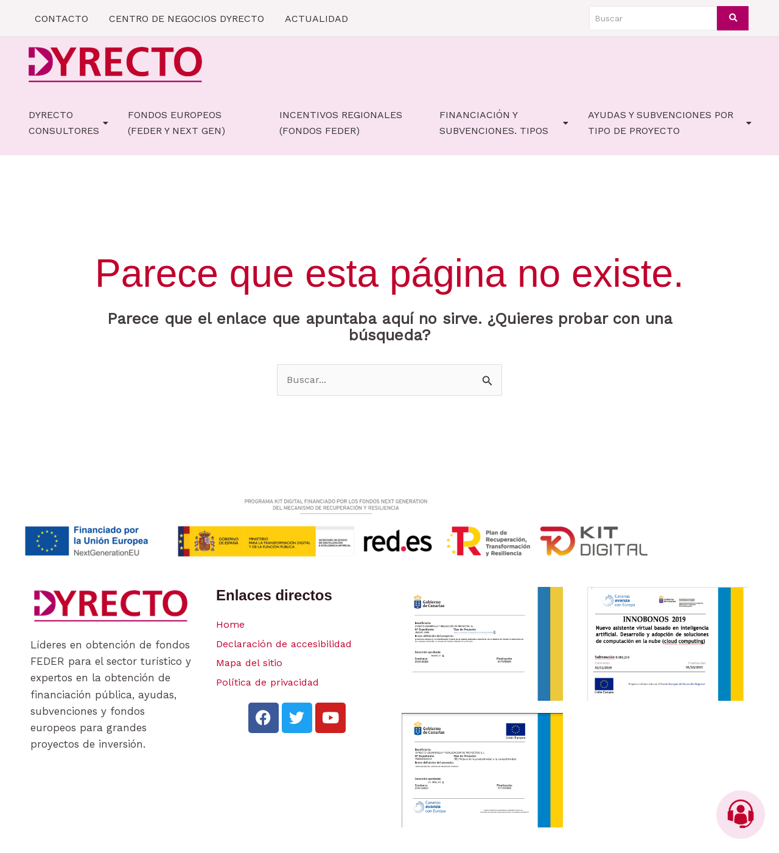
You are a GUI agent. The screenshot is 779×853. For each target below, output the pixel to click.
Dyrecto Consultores (68, 122)
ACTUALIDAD (316, 18)
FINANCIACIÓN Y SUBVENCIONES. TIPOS (503, 122)
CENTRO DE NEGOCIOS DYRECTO (186, 18)
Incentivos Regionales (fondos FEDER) (340, 122)
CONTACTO (61, 18)
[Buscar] (653, 18)
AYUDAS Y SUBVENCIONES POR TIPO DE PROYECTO (670, 122)
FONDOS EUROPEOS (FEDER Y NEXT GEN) (176, 122)
